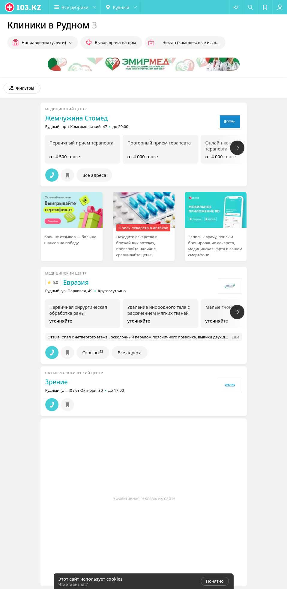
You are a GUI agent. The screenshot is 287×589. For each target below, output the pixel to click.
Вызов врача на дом (115, 42)
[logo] (23, 7)
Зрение (56, 381)
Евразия (76, 282)
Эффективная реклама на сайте (144, 498)
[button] (75, 7)
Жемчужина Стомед (76, 118)
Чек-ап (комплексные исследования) (194, 42)
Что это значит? (73, 584)
